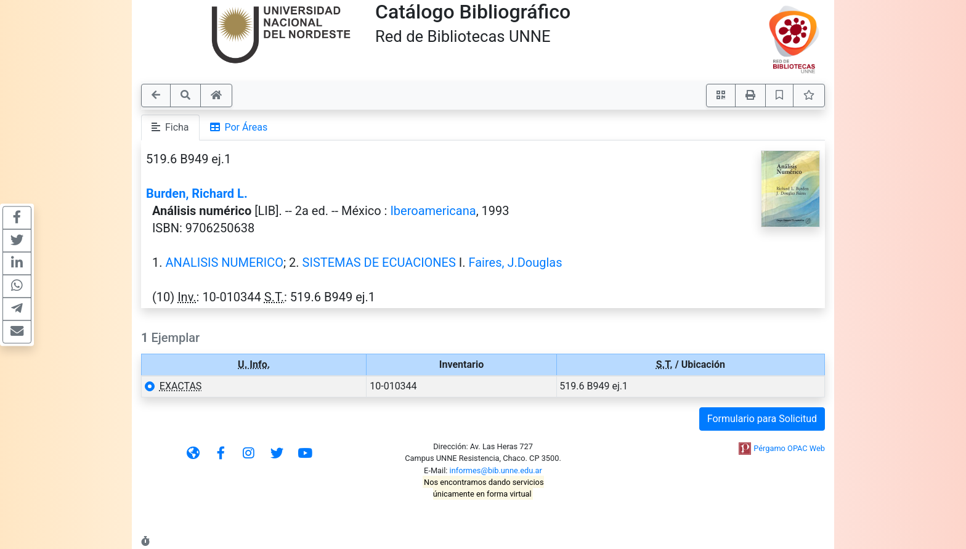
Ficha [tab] (170, 127)
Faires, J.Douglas (515, 262)
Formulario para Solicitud (762, 419)
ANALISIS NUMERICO (224, 262)
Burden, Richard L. (197, 193)
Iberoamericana (433, 210)
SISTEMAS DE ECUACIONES (379, 262)
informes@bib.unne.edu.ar (496, 470)
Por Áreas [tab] (239, 127)
